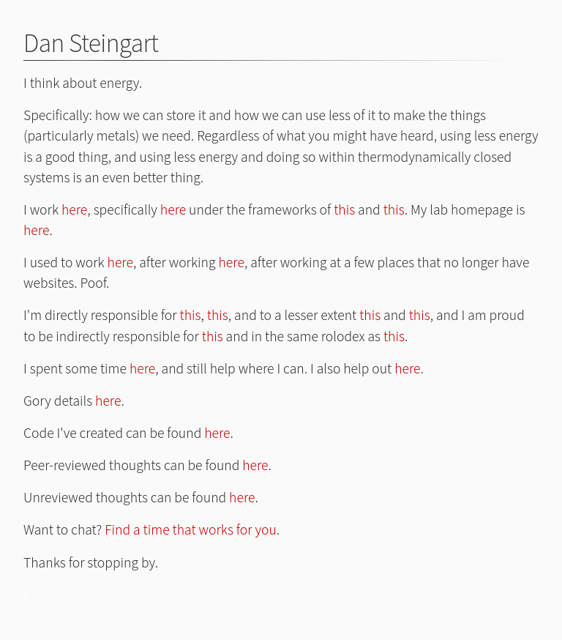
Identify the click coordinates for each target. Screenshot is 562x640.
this (344, 209)
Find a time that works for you (191, 529)
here (74, 209)
